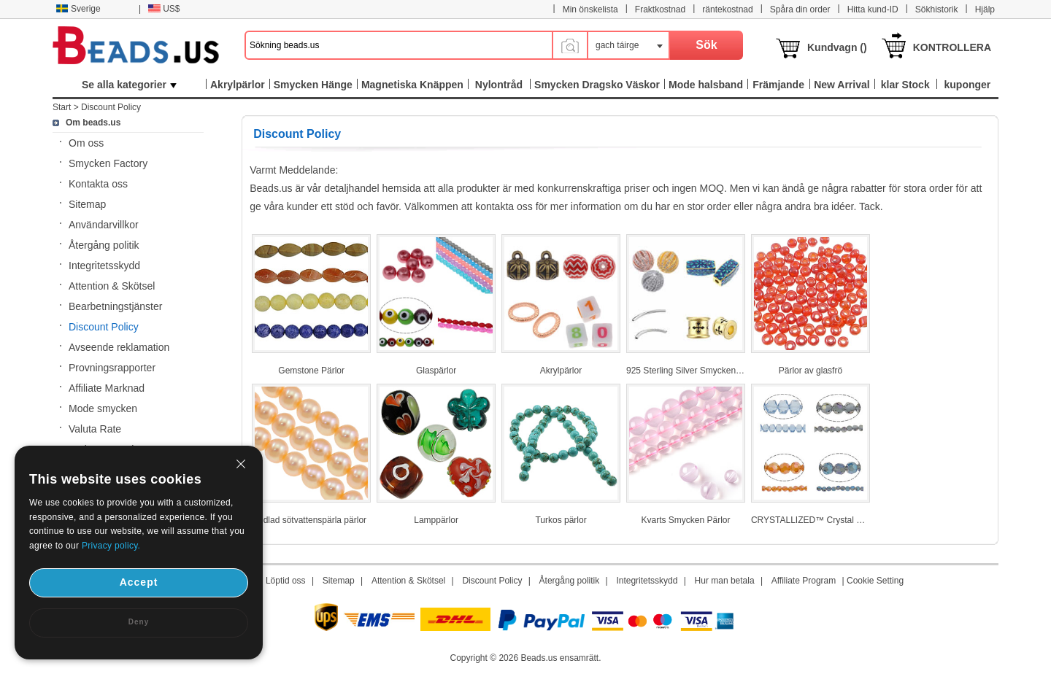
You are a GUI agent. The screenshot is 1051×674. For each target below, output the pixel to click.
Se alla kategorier (129, 84)
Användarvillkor (104, 225)
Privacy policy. (111, 546)
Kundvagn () (837, 47)
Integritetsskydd (104, 265)
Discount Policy (111, 107)
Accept (139, 582)
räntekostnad (727, 9)
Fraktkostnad (660, 9)
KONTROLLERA (952, 47)
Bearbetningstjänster (115, 306)
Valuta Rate (95, 429)
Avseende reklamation (119, 347)
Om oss (86, 143)
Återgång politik (104, 245)
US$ (164, 9)
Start (62, 107)
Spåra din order (800, 9)
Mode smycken (103, 408)
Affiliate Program (803, 581)
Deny (138, 622)
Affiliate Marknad (107, 388)
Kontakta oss (98, 184)
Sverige (78, 9)
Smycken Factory (108, 163)
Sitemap (87, 204)
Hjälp (985, 9)
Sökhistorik (936, 9)
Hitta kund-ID (872, 9)
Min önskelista (590, 9)
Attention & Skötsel (112, 286)
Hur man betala (725, 581)
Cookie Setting (875, 581)
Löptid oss (286, 581)
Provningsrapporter (112, 367)
